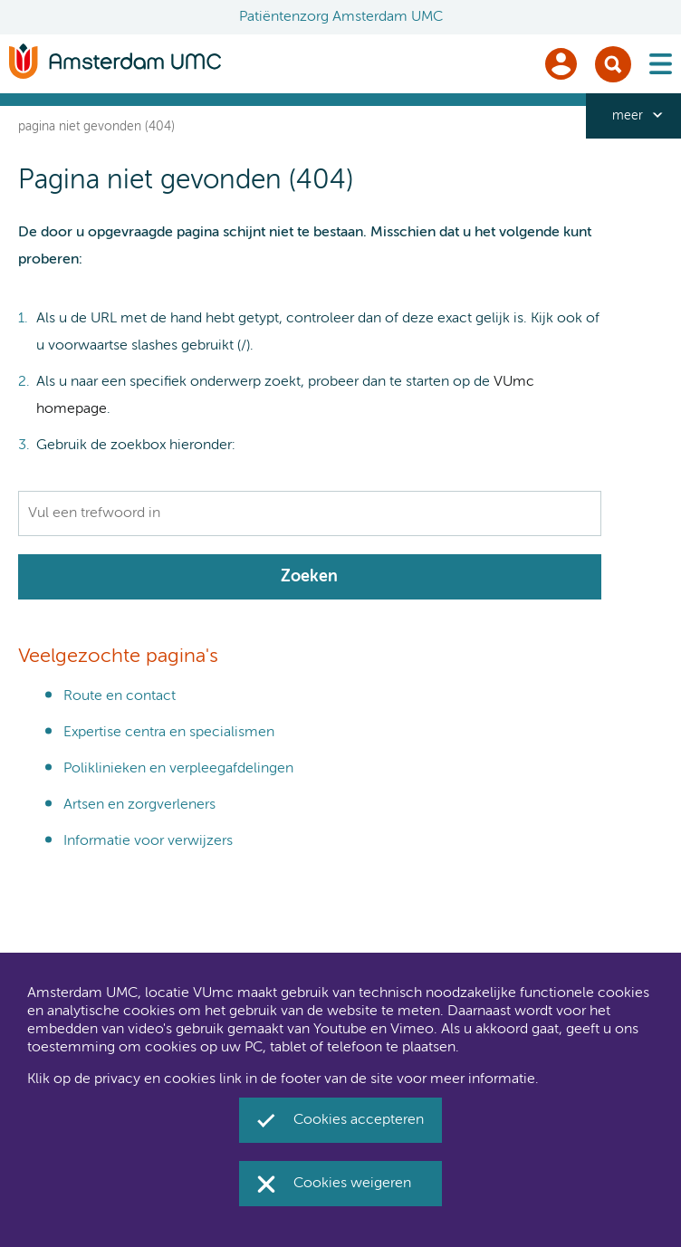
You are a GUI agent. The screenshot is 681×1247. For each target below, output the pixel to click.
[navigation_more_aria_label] (633, 116)
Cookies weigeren (352, 1183)
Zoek (613, 64)
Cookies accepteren (358, 1120)
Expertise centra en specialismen (168, 732)
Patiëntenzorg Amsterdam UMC (341, 17)
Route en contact (119, 696)
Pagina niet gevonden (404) (96, 126)
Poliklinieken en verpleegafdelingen (178, 769)
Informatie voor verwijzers (148, 841)
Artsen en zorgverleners (139, 805)
